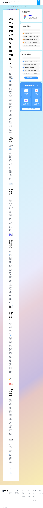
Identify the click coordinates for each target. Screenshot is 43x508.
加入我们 (29, 493)
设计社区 (11, 2)
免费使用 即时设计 (31, 77)
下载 (29, 2)
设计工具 (10, 492)
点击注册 (10, 377)
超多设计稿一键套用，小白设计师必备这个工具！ (31, 36)
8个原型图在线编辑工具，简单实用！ (31, 39)
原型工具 (10, 493)
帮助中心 (22, 2)
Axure (34, 497)
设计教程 (19, 2)
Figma (30, 15)
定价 (32, 2)
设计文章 (34, 500)
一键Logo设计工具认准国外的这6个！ (31, 42)
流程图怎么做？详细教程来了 (29, 67)
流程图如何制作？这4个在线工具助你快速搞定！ (31, 73)
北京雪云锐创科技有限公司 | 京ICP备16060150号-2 (5, 506)
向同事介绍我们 (17, 493)
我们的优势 (15, 2)
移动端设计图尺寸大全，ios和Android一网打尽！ (31, 33)
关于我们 (35, 2)
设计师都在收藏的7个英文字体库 (30, 45)
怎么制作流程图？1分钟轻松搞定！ (30, 64)
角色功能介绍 (16, 492)
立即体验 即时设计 (10, 471)
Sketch (34, 493)
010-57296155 (40, 492)
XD (33, 496)
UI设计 (10, 335)
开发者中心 (23, 496)
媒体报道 (29, 496)
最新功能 (26, 2)
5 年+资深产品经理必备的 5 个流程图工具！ (31, 61)
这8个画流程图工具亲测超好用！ (30, 70)
